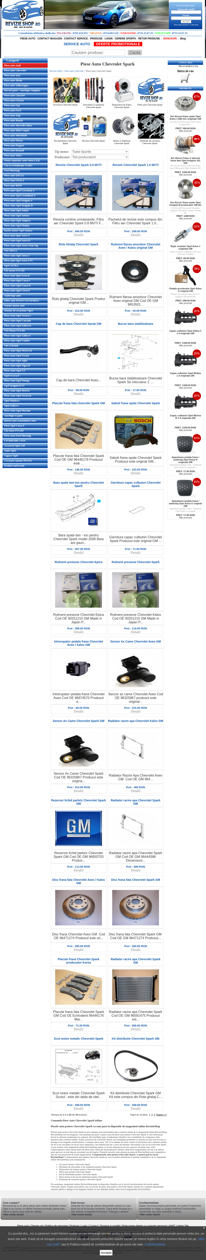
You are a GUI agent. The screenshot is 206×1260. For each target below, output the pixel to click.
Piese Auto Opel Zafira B (17, 325)
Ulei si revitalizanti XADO (18, 165)
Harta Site (183, 1225)
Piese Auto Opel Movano (17, 410)
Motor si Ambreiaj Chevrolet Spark (123, 140)
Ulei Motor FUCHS (14, 330)
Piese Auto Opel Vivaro (16, 355)
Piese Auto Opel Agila (15, 360)
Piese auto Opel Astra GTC (18, 260)
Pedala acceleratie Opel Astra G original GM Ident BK (185, 295)
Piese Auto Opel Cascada (17, 320)
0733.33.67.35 (145, 33)
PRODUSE (96, 38)
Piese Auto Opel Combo (17, 340)
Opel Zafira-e (11, 405)
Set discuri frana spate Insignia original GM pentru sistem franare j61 (185, 210)
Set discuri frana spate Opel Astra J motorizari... (185, 122)
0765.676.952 (80, 33)
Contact (93, 1225)
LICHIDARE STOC (15, 440)
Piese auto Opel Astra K (17, 275)
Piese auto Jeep (12, 115)
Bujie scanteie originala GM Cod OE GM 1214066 (185, 252)
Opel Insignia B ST (14, 385)
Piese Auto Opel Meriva (17, 390)
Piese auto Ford (12, 110)
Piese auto (23, 1225)
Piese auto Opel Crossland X (19, 190)
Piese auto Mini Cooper (16, 130)
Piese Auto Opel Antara (16, 215)
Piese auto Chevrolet (15, 70)
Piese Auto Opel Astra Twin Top (21, 245)
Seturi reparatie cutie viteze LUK (22, 160)
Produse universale (14, 465)
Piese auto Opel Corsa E (17, 290)
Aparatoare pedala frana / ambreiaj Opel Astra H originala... (185, 465)
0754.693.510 (110, 33)
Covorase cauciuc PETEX (18, 460)
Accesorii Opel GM (14, 445)
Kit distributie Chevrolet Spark (66, 140)
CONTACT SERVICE (76, 38)
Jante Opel (10, 450)
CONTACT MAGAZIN (49, 38)
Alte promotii (185, 131)
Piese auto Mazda (13, 120)
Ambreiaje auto (12, 295)
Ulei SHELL (11, 250)
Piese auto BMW (13, 185)
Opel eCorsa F (12, 375)
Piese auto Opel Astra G (17, 235)
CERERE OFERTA (125, 38)
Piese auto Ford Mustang (17, 435)
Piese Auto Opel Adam (16, 210)
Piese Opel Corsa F (14, 425)
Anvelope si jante (13, 415)
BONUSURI (170, 38)
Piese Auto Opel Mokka (16, 225)
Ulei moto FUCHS (14, 430)
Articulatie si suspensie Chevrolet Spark (95, 104)
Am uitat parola (181, 24)
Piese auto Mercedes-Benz (18, 125)
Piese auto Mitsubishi (15, 135)
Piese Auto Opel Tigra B (17, 365)
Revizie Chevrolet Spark (95, 139)
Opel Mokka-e (12, 400)
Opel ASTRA (11, 265)
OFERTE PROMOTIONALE (118, 44)
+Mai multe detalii (13, 1214)
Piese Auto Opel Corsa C (17, 280)
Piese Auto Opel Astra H (17, 240)
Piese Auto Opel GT (14, 370)
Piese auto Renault (14, 150)
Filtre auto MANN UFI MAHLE (21, 300)
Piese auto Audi (12, 65)
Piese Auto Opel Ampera (17, 220)
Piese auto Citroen (14, 100)
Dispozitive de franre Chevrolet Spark (123, 104)
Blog (182, 38)
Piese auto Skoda (13, 80)
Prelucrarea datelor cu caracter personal (144, 1225)
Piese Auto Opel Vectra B (17, 395)
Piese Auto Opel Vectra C (17, 315)
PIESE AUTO (27, 38)
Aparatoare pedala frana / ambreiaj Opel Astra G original (185, 509)
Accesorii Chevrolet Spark (66, 103)
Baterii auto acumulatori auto (20, 420)
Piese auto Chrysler (14, 95)
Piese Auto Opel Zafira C (17, 335)
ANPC (172, 1225)
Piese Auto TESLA (14, 180)
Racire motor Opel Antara (18, 230)
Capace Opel (11, 455)
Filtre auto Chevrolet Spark (151, 103)
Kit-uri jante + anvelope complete (22, 90)
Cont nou (194, 24)
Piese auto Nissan (13, 140)
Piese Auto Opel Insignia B (18, 205)
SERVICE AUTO (77, 44)
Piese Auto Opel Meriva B (18, 350)
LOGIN (109, 38)
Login (84, 1225)
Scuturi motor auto (14, 305)
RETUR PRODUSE (149, 38)
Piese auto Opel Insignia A (18, 200)
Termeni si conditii (110, 1225)
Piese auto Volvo (13, 155)
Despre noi (37, 1225)
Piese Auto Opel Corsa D (17, 285)
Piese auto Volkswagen (16, 85)
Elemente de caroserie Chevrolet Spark (151, 140)
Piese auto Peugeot (14, 145)
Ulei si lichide (11, 345)
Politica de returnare (57, 1225)
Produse (74, 1225)
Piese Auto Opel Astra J (16, 255)
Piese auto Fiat (12, 105)
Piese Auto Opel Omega (16, 380)
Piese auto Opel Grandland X (20, 195)
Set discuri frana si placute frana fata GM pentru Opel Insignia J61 (185, 166)
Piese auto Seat (12, 75)
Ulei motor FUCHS (14, 270)
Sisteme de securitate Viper (18, 310)
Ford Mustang (12, 170)
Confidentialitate (154, 1244)
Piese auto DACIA (14, 175)
